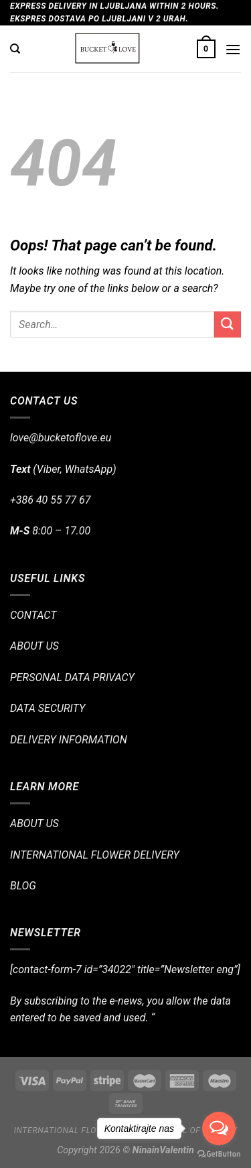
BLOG (23, 885)
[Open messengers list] (219, 1128)
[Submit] (227, 324)
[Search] (15, 49)
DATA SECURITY (47, 708)
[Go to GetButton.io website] (218, 1154)
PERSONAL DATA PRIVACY (72, 677)
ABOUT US (34, 646)
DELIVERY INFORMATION (68, 739)
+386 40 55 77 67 (50, 500)
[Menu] (233, 49)
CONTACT (33, 615)
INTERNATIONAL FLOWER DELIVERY (94, 855)
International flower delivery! (86, 1130)
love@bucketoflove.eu (60, 437)
